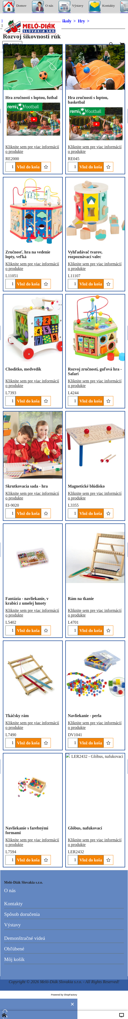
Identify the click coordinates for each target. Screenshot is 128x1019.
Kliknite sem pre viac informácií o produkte (32, 495)
